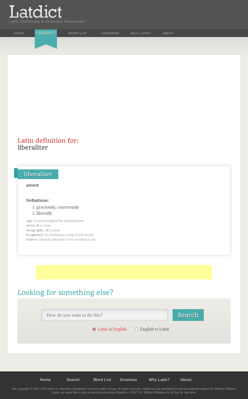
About (168, 33)
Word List (77, 33)
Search (46, 33)
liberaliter (38, 174)
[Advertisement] (124, 101)
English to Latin (154, 329)
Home (19, 33)
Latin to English (112, 329)
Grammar (110, 33)
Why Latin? (141, 33)
